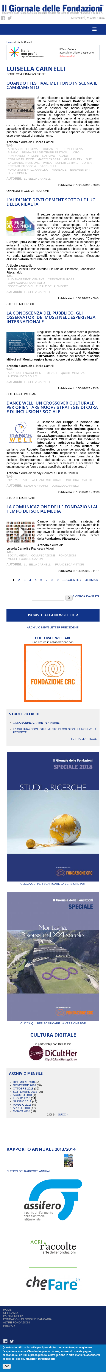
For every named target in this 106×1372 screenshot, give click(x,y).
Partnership (13, 1316)
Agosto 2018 (22, 1095)
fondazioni (67, 555)
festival (32, 149)
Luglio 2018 (21, 1098)
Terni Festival (73, 149)
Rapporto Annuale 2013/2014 (40, 1149)
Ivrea (47, 162)
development (18, 173)
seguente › (71, 580)
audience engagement (25, 372)
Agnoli (64, 155)
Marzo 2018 (21, 1111)
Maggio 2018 (22, 1104)
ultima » (91, 580)
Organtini (50, 149)
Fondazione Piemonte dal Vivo (31, 155)
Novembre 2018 (24, 1085)
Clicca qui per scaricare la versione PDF (53, 882)
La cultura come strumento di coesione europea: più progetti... (55, 730)
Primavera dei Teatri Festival (45, 152)
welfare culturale (47, 480)
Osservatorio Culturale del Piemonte (38, 286)
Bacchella (48, 166)
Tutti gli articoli (84, 738)
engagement (80, 169)
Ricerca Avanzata (86, 596)
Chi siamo (10, 1312)
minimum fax (73, 159)
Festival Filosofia (22, 166)
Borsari (88, 162)
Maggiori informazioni (40, 1359)
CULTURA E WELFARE (53, 638)
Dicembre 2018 (24, 1082)
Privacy (9, 1325)
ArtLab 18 (15, 149)
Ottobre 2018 (23, 1088)
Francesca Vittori (69, 564)
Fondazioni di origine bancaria (27, 1319)
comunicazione (43, 555)
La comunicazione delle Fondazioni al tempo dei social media (52, 509)
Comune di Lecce (21, 159)
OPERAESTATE (18, 480)
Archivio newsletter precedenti (53, 627)
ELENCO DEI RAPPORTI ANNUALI (28, 1171)
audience (59, 169)
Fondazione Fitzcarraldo (28, 169)
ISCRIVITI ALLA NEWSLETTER (53, 615)
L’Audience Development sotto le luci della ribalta (51, 202)
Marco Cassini (48, 159)
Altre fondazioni (16, 1322)
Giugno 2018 (22, 1101)
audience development (26, 279)
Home (9, 42)
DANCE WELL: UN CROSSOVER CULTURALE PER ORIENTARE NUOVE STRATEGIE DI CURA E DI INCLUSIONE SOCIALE (52, 407)
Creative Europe (61, 279)
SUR (89, 159)
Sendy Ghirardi (36, 485)
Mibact (52, 372)
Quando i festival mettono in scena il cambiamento (51, 85)
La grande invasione (24, 162)
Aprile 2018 (21, 1107)
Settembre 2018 (25, 1091)
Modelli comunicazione (26, 559)
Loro (76, 152)
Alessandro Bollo (22, 376)
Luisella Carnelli (37, 178)
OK (7, 1366)
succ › (63, 1114)
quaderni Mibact (74, 372)
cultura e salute (79, 480)
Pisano (13, 152)
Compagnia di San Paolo (27, 282)
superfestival (66, 162)
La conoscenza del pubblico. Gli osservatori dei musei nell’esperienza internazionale (50, 317)
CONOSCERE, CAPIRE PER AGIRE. (36, 722)
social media (18, 555)
